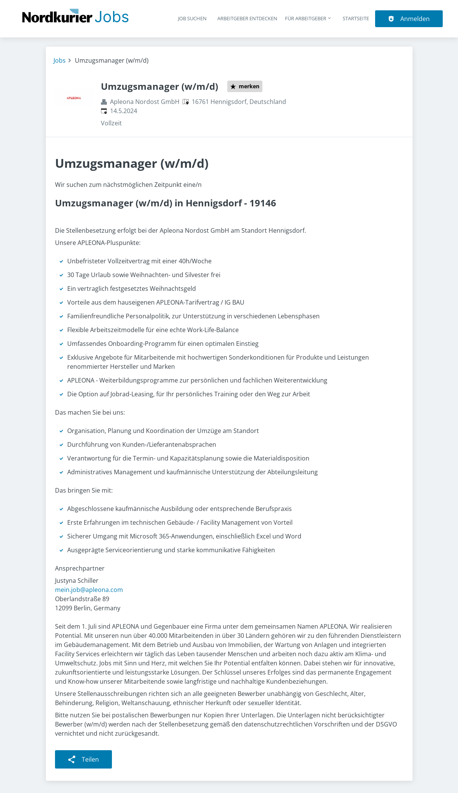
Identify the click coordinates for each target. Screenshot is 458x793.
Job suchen (192, 18)
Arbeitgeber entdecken (247, 18)
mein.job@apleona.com (89, 589)
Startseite (356, 18)
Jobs (59, 60)
